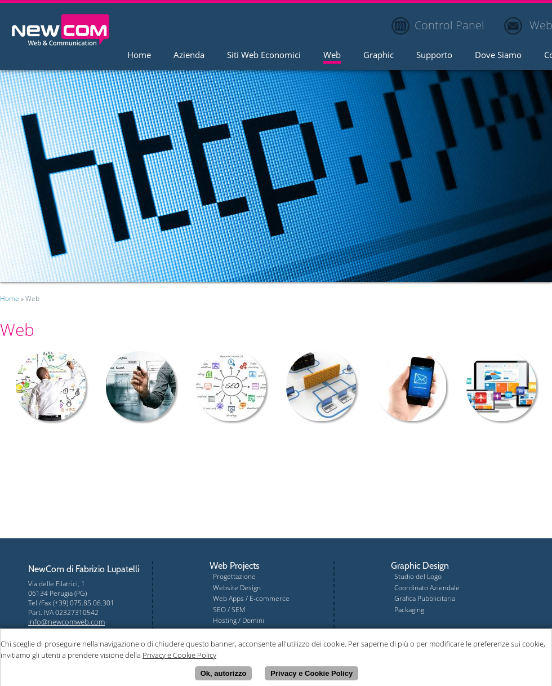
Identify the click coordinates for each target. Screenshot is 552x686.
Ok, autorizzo (224, 675)
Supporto (434, 55)
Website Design (237, 587)
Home (139, 55)
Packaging (409, 609)
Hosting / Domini (238, 620)
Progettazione (234, 576)
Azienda (188, 55)
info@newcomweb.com (66, 622)
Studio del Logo (418, 576)
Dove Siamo (498, 55)
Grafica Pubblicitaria (424, 598)
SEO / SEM (229, 609)
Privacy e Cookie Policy (311, 675)
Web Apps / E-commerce (251, 598)
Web (332, 55)
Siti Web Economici (264, 55)
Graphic (378, 55)
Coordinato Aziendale (427, 587)
